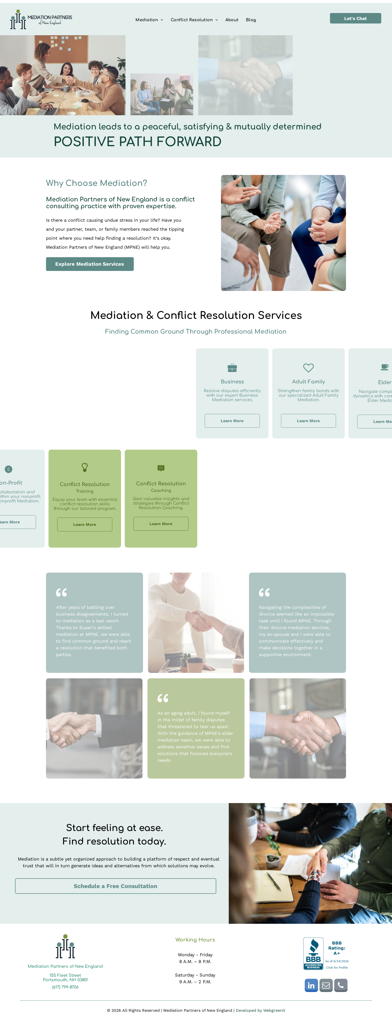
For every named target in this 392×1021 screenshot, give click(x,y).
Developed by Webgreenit (260, 1010)
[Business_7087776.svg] (287, 373)
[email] (326, 986)
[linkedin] (311, 986)
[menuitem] (149, 20)
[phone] (341, 986)
